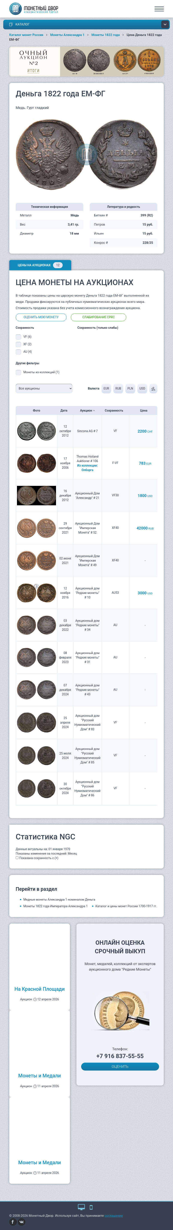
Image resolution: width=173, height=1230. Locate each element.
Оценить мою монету (41, 317)
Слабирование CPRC (98, 317)
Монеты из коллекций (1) (41, 372)
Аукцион (87, 410)
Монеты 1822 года (105, 35)
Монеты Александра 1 (67, 35)
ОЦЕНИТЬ (120, 1066)
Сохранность (115, 410)
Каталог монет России (26, 35)
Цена (145, 410)
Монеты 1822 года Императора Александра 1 (55, 906)
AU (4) (27, 351)
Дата (65, 410)
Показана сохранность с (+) (38, 858)
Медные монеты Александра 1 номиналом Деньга (59, 899)
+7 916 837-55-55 (120, 1056)
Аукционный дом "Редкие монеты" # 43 (87, 690)
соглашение (114, 1216)
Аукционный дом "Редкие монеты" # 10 (87, 593)
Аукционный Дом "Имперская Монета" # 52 (87, 528)
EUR (106, 388)
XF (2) (27, 344)
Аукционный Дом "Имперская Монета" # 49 (87, 560)
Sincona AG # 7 (87, 431)
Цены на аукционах (40, 265)
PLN (130, 388)
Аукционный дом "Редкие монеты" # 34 (87, 625)
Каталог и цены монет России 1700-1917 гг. (126, 906)
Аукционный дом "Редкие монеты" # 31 (87, 657)
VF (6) (27, 336)
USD (142, 388)
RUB (118, 388)
